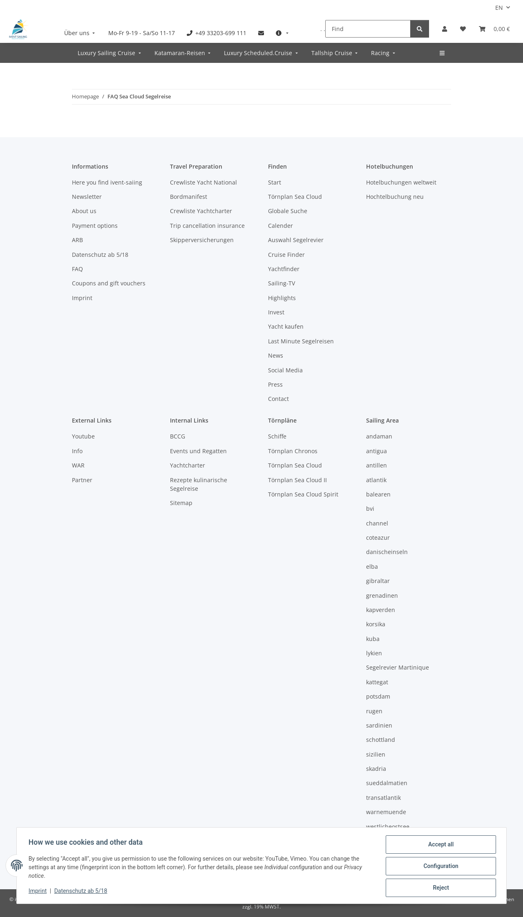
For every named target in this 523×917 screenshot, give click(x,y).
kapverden (380, 610)
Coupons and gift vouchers (108, 283)
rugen (374, 711)
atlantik (376, 480)
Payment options (95, 225)
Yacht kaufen (286, 326)
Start (274, 182)
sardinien (379, 725)
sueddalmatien (386, 783)
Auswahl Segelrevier (296, 240)
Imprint (39, 891)
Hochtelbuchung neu (395, 196)
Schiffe (277, 436)
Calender (280, 225)
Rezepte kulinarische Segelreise (198, 484)
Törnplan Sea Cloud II (297, 480)
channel (377, 523)
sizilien (375, 754)
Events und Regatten (198, 451)
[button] (445, 29)
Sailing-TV (281, 283)
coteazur (378, 537)
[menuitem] (80, 33)
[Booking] (494, 29)
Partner (82, 480)
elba (372, 566)
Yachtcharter (187, 465)
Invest (276, 312)
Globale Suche (287, 211)
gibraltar (378, 581)
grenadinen (382, 595)
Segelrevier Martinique (397, 667)
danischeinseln (387, 552)
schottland (380, 739)
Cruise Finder (286, 254)
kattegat (377, 682)
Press (275, 384)
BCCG (177, 436)
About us (84, 211)
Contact (278, 399)
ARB (77, 240)
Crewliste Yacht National (203, 182)
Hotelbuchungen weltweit (401, 182)
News (275, 355)
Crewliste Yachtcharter (201, 211)
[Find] (368, 29)
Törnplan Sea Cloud (295, 196)
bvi (370, 508)
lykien (374, 653)
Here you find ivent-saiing (107, 182)
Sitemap (181, 503)
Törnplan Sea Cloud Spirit (303, 494)
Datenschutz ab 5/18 (82, 891)
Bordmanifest (188, 196)
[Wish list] (463, 29)
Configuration (439, 867)
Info (77, 451)
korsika (375, 624)
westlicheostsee (387, 826)
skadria (376, 768)
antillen (376, 465)
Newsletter (87, 196)
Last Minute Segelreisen (301, 341)
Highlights (282, 298)
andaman (379, 436)
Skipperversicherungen (202, 240)
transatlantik (383, 797)
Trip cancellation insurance (207, 225)
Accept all (439, 845)
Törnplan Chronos (292, 451)
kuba (373, 639)
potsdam (378, 696)
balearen (378, 494)
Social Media (285, 370)
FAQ (77, 269)
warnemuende (386, 812)
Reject (439, 888)
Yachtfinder (283, 269)
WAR (78, 465)
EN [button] (499, 7)
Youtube (83, 436)
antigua (376, 451)
